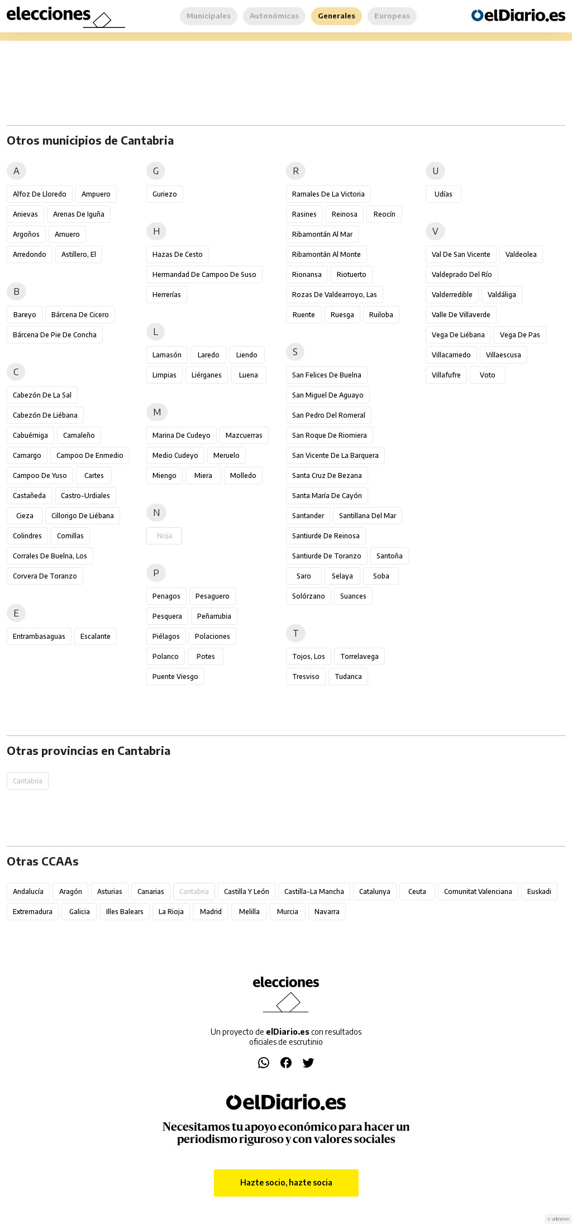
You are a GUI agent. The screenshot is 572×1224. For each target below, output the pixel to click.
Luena (248, 375)
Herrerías (166, 294)
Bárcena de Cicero (80, 314)
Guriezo (164, 194)
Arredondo (29, 254)
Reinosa (345, 214)
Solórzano (308, 596)
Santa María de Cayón (327, 495)
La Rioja (171, 911)
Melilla (249, 911)
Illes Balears (125, 911)
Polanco (165, 656)
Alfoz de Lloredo (39, 194)
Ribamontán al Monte (326, 254)
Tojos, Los (308, 656)
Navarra (327, 911)
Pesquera (167, 616)
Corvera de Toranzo (45, 576)
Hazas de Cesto (177, 254)
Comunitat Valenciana (478, 891)
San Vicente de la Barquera (335, 455)
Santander (308, 515)
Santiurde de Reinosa (326, 536)
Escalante (95, 636)
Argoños (26, 234)
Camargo (27, 455)
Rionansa (307, 274)
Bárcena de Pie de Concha (55, 335)
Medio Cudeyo (175, 455)
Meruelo (226, 455)
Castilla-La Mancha (314, 891)
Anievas (25, 214)
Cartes (94, 475)
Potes (206, 656)
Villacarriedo (451, 355)
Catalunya (374, 891)
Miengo (164, 475)
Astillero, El (78, 254)
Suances (353, 596)
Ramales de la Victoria (328, 194)
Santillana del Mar (367, 515)
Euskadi (539, 891)
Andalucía (28, 891)
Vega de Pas (520, 335)
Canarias (150, 891)
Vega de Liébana (458, 335)
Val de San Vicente (461, 254)
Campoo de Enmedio (89, 455)
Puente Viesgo (175, 676)
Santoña (389, 556)
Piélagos (166, 636)
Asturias (109, 891)
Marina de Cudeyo (181, 435)
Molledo (243, 475)
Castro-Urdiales (85, 495)
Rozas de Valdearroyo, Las (334, 294)
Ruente (304, 314)
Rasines (304, 214)
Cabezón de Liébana (45, 415)
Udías (443, 194)
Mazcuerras (244, 435)
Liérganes (207, 375)
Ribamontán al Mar (322, 234)
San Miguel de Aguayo (328, 395)
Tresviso (306, 676)
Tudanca (348, 676)
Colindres (27, 536)
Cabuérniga (30, 435)
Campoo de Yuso (40, 475)
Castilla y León (246, 891)
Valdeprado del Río (462, 274)
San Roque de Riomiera (329, 435)
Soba (381, 576)
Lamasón (167, 355)
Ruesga (342, 314)
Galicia (79, 911)
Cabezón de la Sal (42, 395)
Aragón (70, 891)
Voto (487, 375)
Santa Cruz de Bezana (327, 475)
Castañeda (29, 495)
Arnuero (67, 234)
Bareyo (24, 314)
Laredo (209, 355)
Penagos (166, 596)
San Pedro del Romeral (328, 415)
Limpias (164, 375)
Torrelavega (359, 656)
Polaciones (212, 636)
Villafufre (446, 375)
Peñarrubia (214, 616)
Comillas (70, 536)
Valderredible (452, 294)
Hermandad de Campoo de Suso (204, 274)
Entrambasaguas (39, 636)
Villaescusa (503, 355)
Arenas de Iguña (78, 214)
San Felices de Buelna (326, 375)
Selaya (342, 576)
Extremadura (33, 911)
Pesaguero (213, 596)
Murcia (287, 911)
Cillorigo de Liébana (82, 515)
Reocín (384, 214)
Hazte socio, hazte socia (286, 1182)
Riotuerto (351, 274)
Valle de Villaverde (461, 314)
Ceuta (417, 891)
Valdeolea (521, 254)
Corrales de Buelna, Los (50, 556)
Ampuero (96, 194)
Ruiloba (381, 314)
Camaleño (79, 435)
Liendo (247, 355)
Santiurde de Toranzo (326, 556)
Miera (203, 475)
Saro (304, 576)
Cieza (25, 515)
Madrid (211, 911)
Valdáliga (502, 294)
